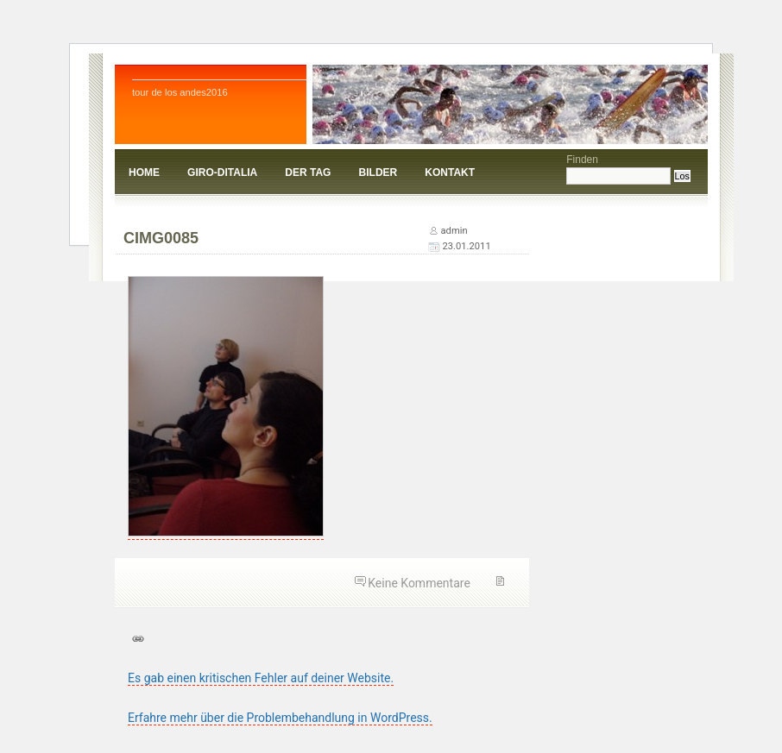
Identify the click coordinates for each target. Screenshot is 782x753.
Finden (582, 160)
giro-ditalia (222, 172)
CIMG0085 (161, 238)
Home (144, 172)
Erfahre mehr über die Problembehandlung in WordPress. (280, 718)
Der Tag (308, 172)
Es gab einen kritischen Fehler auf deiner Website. (261, 678)
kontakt (450, 172)
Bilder (378, 172)
